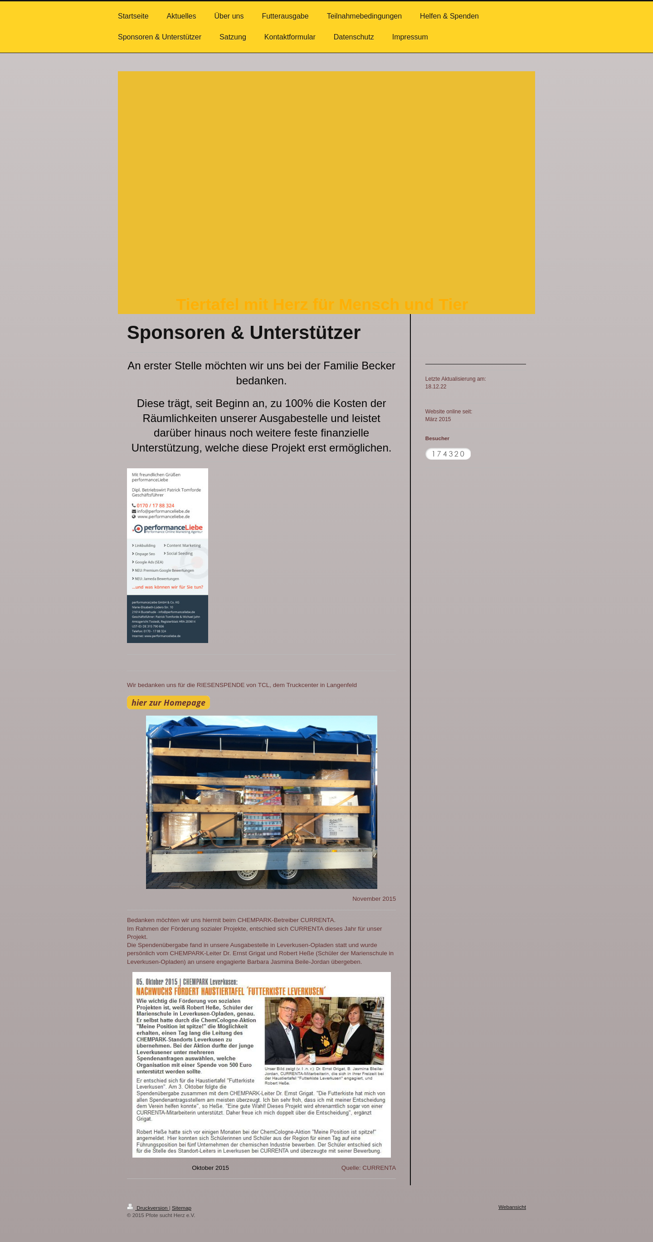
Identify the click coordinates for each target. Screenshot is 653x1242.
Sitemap (181, 1208)
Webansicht (512, 1207)
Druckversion (148, 1208)
